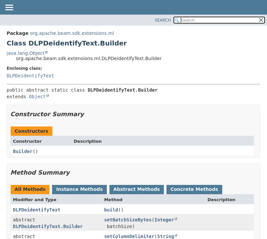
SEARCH (163, 20)
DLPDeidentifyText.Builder (48, 226)
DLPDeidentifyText (30, 75)
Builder (23, 151)
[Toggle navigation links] (9, 8)
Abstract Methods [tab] (136, 189)
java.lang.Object (25, 53)
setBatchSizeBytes (128, 219)
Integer (164, 219)
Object (37, 96)
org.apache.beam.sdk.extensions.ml (72, 33)
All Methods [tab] (30, 189)
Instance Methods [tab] (79, 189)
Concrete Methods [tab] (194, 189)
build (111, 209)
